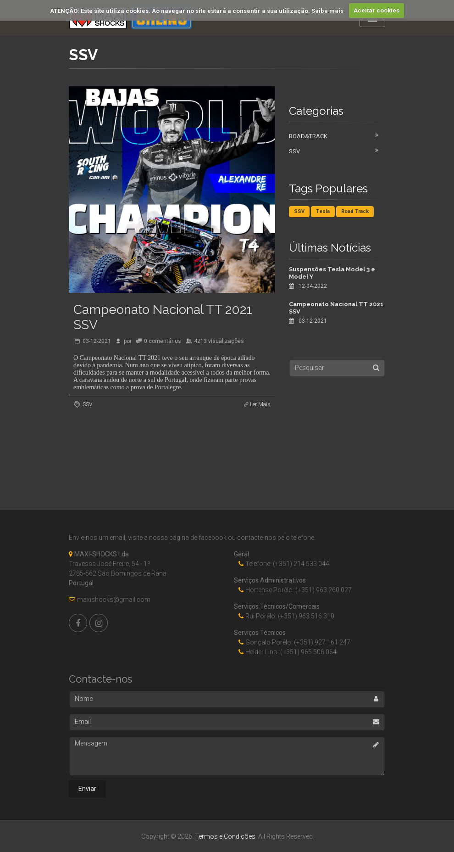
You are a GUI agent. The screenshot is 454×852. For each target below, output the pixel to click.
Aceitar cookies (376, 10)
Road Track (355, 211)
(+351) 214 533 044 (301, 563)
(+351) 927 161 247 (322, 642)
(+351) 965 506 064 (308, 652)
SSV (87, 404)
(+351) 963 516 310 (306, 616)
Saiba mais (327, 10)
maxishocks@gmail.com (113, 599)
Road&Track (308, 136)
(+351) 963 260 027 (323, 590)
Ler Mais (260, 404)
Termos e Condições (225, 836)
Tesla (323, 211)
